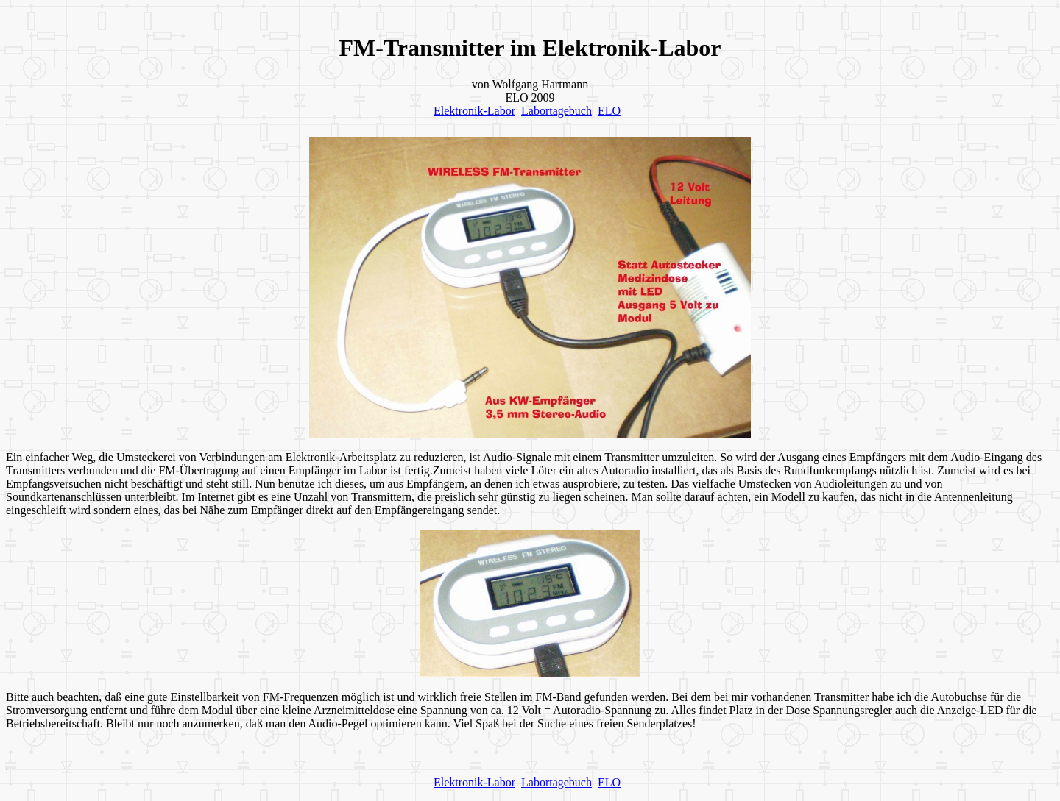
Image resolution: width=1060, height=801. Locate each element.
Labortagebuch (556, 110)
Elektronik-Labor (474, 110)
